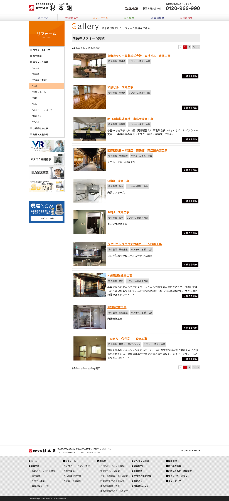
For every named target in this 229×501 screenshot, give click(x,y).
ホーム (43, 17)
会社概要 (157, 17)
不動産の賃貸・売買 (110, 485)
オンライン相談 (141, 460)
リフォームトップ (41, 49)
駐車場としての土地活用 (112, 480)
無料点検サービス (40, 485)
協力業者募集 (174, 465)
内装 (35, 86)
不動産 (129, 17)
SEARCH (131, 9)
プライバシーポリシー (179, 475)
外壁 (35, 98)
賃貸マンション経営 (110, 470)
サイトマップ (174, 480)
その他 (36, 122)
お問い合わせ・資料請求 (180, 470)
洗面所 (36, 74)
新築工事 (71, 17)
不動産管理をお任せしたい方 (114, 490)
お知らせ (138, 480)
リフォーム (100, 17)
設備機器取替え (40, 80)
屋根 (35, 104)
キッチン (37, 68)
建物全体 (37, 116)
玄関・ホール (39, 92)
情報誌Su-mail (141, 485)
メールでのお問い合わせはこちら (152, 9)
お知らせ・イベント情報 (43, 470)
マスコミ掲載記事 (142, 475)
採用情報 (186, 17)
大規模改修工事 (40, 128)
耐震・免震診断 (40, 134)
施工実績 (36, 475)
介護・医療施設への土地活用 (114, 475)
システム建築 (38, 480)
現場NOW (138, 465)
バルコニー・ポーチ (42, 110)
